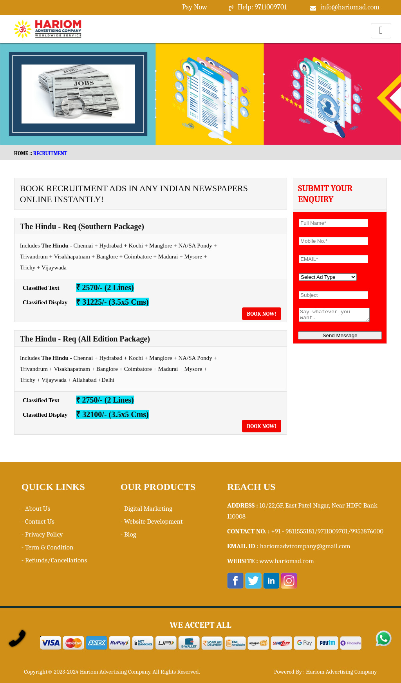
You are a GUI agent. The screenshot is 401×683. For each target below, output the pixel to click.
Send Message (340, 338)
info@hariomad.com (349, 7)
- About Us (36, 508)
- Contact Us (38, 521)
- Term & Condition (48, 547)
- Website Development (152, 521)
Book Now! (261, 314)
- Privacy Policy (42, 534)
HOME (21, 153)
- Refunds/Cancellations (54, 560)
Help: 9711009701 (262, 7)
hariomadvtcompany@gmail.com (305, 546)
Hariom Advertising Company (341, 671)
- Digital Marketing (146, 508)
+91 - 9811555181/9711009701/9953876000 (327, 531)
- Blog (128, 534)
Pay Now (194, 7)
